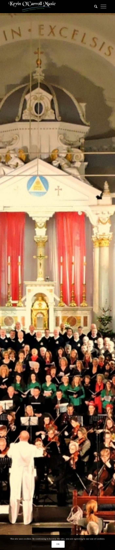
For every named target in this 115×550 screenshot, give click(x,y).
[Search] (94, 6)
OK (57, 544)
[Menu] (101, 6)
